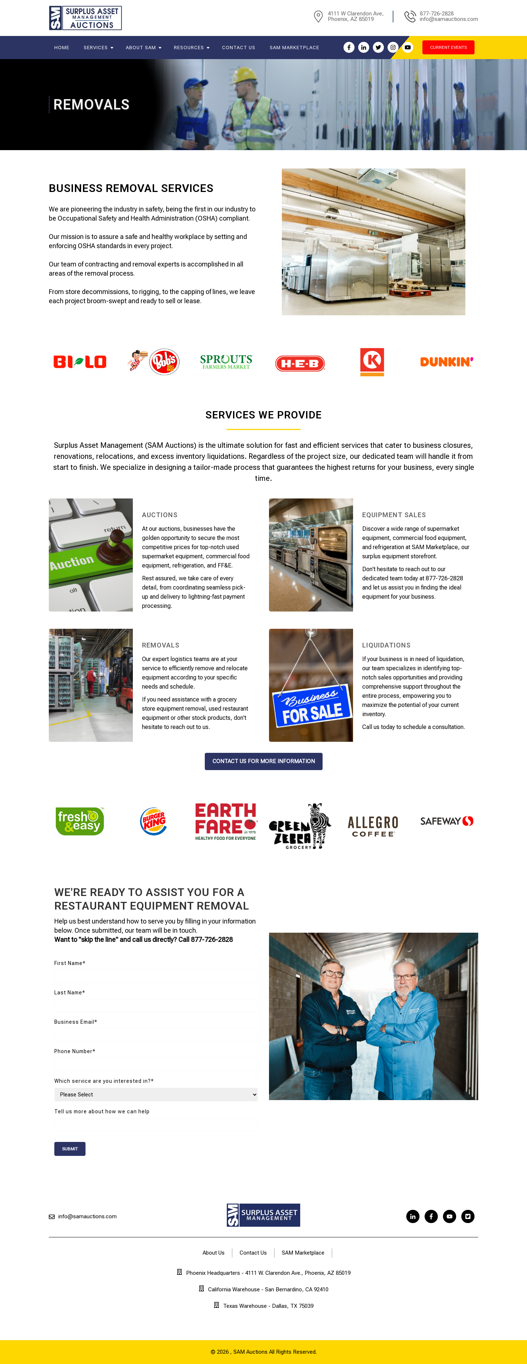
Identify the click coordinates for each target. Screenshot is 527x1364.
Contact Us (238, 47)
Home (61, 47)
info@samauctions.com (87, 1216)
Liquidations (386, 645)
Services (96, 47)
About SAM (141, 47)
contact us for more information (263, 761)
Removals (160, 645)
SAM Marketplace (294, 47)
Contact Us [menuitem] (253, 1252)
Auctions (160, 515)
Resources (189, 47)
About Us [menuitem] (214, 1252)
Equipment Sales (394, 515)
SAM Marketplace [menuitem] (303, 1252)
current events (448, 47)
